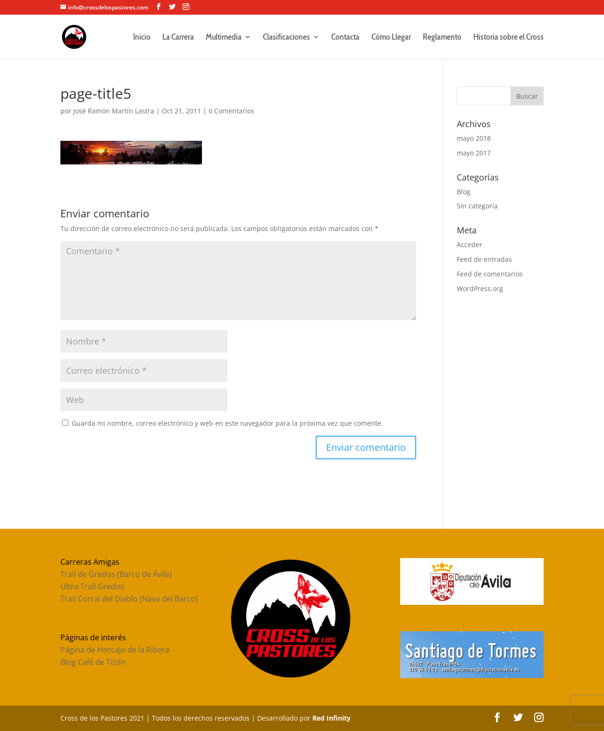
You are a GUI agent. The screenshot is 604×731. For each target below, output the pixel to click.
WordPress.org (480, 288)
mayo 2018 (474, 138)
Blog (463, 191)
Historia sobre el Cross (508, 38)
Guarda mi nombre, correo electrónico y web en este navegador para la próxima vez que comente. (227, 423)
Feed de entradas (484, 259)
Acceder (469, 244)
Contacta (345, 38)
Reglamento (442, 38)
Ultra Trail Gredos (92, 586)
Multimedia (224, 38)
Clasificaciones (286, 38)
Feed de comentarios (490, 273)
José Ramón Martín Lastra (113, 110)
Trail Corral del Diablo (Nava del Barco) (129, 598)
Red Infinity (331, 718)
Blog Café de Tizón (93, 662)
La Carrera (178, 38)
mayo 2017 (474, 152)
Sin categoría (477, 205)
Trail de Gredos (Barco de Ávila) (116, 574)
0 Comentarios (231, 110)
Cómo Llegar (391, 38)
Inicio (142, 38)
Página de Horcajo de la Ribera (114, 650)
